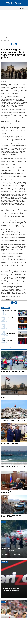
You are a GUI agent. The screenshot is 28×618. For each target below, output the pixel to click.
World (8, 37)
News (2, 37)
